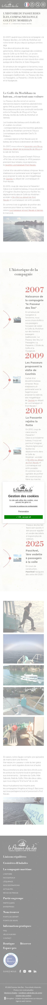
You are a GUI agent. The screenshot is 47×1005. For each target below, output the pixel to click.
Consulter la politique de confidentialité (23, 506)
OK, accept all (23, 517)
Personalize (23, 511)
